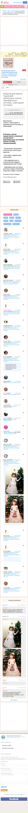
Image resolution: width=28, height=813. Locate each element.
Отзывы (16, 214)
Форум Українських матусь (13, 735)
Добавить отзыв (7, 82)
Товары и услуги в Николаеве (18, 10)
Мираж (5, 294)
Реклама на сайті (6, 745)
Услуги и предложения (9, 11)
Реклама (5, 418)
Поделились (16, 224)
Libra (4, 405)
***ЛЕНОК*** (6, 233)
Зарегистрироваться (17, 2)
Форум (5, 217)
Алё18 (4, 393)
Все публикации (7, 214)
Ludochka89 (6, 325)
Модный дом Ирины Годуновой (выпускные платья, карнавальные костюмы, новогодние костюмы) (11, 282)
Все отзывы (14, 699)
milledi (4, 381)
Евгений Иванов (7, 310)
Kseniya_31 (6, 571)
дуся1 (4, 535)
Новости (18, 217)
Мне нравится (7, 224)
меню (7, 87)
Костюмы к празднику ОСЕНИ (13, 382)
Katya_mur (5, 444)
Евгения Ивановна (7, 264)
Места (8, 10)
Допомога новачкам (7, 748)
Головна (4, 10)
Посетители (18, 220)
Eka (4, 280)
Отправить (4, 790)
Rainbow (5, 341)
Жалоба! (24, 79)
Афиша (11, 217)
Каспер (5, 249)
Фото (11, 220)
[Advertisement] (13, 30)
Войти (25, 2)
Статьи (5, 220)
